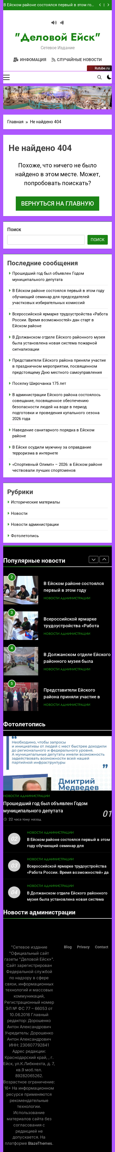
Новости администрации (35, 524)
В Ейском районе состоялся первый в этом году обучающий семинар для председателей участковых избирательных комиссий (49, 5)
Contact (101, 947)
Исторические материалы (35, 502)
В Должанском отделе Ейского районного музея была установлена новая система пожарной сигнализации (58, 343)
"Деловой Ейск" (58, 37)
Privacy (83, 947)
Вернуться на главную (57, 203)
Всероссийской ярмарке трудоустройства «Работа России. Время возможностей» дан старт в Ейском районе (60, 320)
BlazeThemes (40, 1143)
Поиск (14, 229)
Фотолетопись (25, 535)
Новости (19, 513)
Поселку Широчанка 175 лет (39, 383)
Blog (68, 947)
